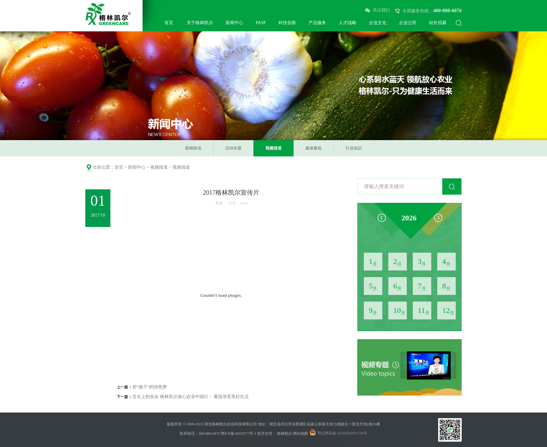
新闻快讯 (193, 148)
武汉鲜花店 (254, 442)
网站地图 (300, 433)
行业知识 (354, 148)
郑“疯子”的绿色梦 (149, 387)
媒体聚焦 (313, 148)
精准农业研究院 (307, 442)
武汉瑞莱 (212, 442)
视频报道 (273, 148)
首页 (118, 167)
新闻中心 (137, 167)
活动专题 (233, 148)
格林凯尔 (284, 433)
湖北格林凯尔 (279, 442)
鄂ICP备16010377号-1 (238, 433)
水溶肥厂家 (232, 442)
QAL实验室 (333, 442)
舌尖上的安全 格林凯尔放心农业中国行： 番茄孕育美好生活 (190, 396)
